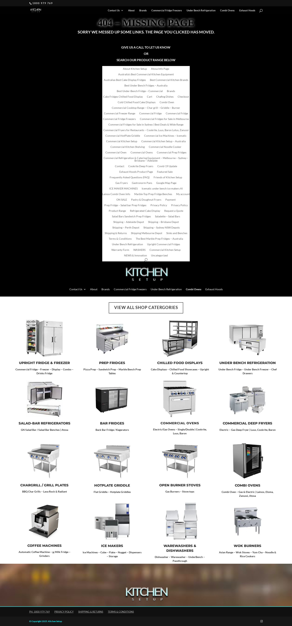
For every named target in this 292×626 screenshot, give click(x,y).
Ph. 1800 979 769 (39, 611)
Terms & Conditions (120, 238)
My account (183, 194)
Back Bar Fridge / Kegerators (112, 429)
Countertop (181, 373)
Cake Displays (159, 369)
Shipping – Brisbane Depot (163, 222)
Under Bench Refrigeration (201, 10)
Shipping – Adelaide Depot (128, 222)
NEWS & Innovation (135, 255)
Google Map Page (166, 183)
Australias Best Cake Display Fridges (125, 80)
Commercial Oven (115, 152)
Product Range (117, 211)
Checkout (183, 96)
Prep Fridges (112, 363)
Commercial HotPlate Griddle (122, 135)
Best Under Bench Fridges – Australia (145, 85)
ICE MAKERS (112, 546)
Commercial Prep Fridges (171, 152)
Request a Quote (173, 211)
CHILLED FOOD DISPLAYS (180, 363)
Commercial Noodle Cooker (165, 147)
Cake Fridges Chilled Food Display (123, 96)
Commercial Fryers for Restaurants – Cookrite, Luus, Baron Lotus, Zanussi (146, 130)
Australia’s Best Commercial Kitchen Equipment (146, 74)
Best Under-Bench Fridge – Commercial (140, 91)
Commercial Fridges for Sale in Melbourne (164, 119)
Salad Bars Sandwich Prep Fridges (131, 216)
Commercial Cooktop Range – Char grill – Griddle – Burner (146, 108)
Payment (170, 199)
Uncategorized (159, 255)
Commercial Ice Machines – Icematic (165, 135)
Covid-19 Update (167, 166)
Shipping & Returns (116, 233)
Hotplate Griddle (112, 485)
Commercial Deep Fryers (247, 423)
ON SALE (121, 199)
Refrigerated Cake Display (145, 211)
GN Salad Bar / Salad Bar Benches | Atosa (44, 429)
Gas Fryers (121, 183)
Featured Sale (165, 171)
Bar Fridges (112, 423)
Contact (119, 166)
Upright (204, 369)
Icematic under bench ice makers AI (162, 188)
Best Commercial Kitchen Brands (169, 80)
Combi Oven (167, 102)
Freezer (62, 363)
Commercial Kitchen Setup (121, 141)
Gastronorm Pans (142, 183)
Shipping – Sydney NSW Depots (161, 227)
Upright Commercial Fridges (163, 244)
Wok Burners (247, 546)
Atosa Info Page (160, 68)
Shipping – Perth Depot (125, 227)
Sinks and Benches (176, 233)
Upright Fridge (34, 363)
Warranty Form (120, 250)
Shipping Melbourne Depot (146, 233)
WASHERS (139, 250)
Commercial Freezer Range (119, 113)
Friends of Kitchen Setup (168, 177)
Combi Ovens (247, 485)
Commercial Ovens (142, 152)
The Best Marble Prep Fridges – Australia (159, 238)
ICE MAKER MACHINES (123, 188)
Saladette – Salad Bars (167, 216)
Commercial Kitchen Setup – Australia (163, 141)
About (131, 10)
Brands (143, 10)
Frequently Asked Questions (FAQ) (130, 177)
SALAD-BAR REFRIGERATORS (44, 423)
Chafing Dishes (165, 96)
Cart (149, 96)
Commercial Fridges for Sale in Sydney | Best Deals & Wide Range (145, 124)
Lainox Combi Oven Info (116, 194)
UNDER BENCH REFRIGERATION (247, 363)
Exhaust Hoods (247, 10)
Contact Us (114, 10)
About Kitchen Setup (135, 68)
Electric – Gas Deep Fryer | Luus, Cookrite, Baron (248, 429)
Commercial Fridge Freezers (166, 10)
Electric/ (158, 429)
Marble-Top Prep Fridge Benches (153, 194)
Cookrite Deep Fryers (140, 166)
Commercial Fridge (150, 113)
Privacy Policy (158, 205)
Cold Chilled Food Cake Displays (136, 102)
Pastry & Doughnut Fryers (146, 199)
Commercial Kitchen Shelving (127, 147)
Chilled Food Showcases (183, 369)
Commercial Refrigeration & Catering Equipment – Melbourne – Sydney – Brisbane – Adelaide (146, 159)
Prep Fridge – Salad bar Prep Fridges (125, 205)
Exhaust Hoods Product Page (136, 171)
